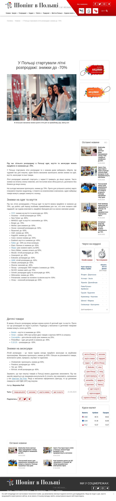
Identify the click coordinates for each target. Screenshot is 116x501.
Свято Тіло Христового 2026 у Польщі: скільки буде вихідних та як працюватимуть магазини (63, 450)
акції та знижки (44, 392)
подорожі (102, 358)
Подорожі (47, 13)
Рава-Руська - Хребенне (86, 287)
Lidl (102, 376)
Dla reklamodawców (40, 491)
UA (102, 11)
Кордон (32, 13)
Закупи (15, 13)
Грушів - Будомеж (88, 293)
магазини (32, 392)
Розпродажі (23, 13)
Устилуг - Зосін (87, 278)
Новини (8, 13)
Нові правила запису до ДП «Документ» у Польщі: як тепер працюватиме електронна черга (63, 463)
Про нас (9, 491)
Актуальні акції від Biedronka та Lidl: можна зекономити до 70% (102, 227)
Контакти (59, 491)
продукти (100, 380)
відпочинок (90, 384)
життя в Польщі (89, 354)
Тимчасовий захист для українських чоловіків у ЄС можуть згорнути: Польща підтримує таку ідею (28, 463)
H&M (13, 260)
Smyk (13, 335)
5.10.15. (14, 342)
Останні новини (90, 142)
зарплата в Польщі (90, 397)
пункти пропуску (91, 376)
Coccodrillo (15, 337)
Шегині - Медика (87, 300)
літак (100, 367)
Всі (105, 142)
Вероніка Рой (18, 385)
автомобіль (89, 380)
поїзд (101, 371)
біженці (100, 384)
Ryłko (13, 243)
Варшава (103, 397)
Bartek (13, 332)
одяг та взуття (58, 392)
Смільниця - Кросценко (90, 304)
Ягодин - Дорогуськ (88, 274)
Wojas (13, 248)
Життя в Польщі (57, 13)
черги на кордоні (94, 393)
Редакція (51, 491)
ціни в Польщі (90, 371)
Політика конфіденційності (22, 491)
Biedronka (91, 367)
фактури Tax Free (19, 379)
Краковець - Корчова (89, 296)
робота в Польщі (99, 363)
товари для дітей (19, 392)
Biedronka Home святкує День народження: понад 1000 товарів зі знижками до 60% (27, 450)
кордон (87, 363)
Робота (39, 13)
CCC (13, 213)
